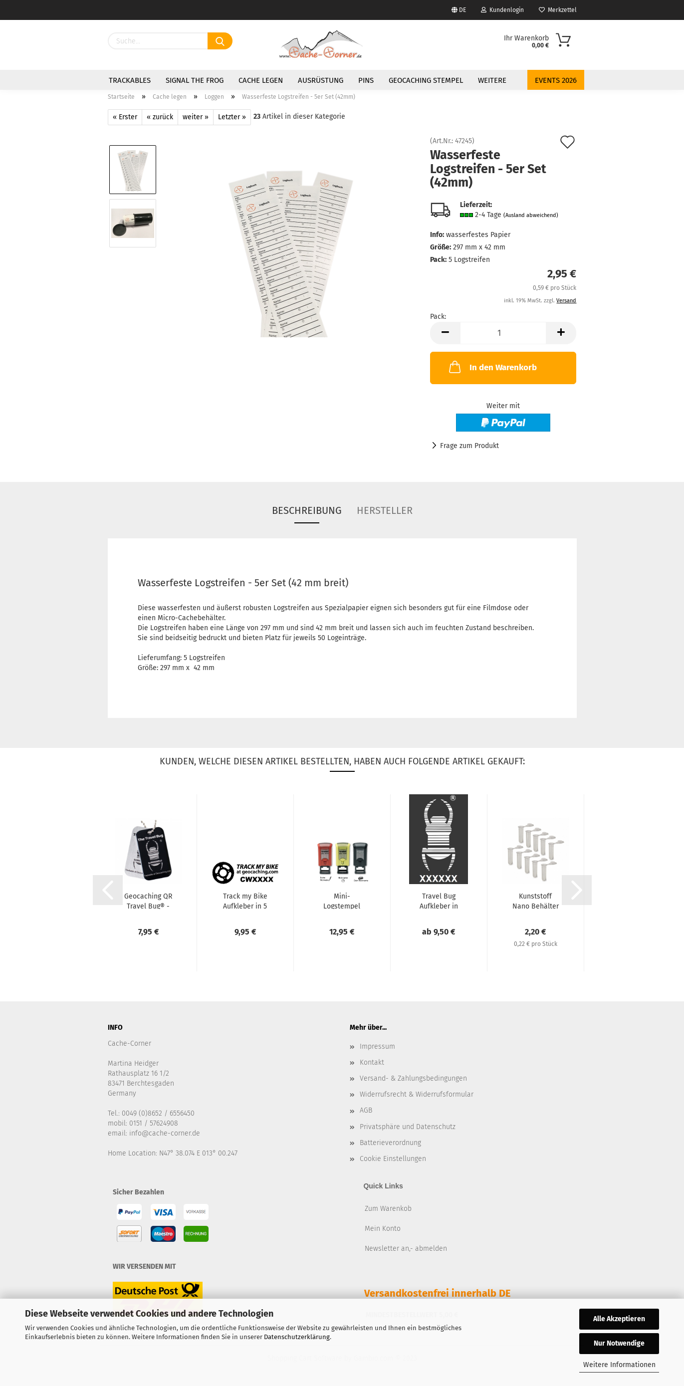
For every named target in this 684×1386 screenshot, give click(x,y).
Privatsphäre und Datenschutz (408, 1127)
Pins (366, 80)
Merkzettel (558, 9)
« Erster (125, 117)
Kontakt (372, 1062)
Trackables (130, 80)
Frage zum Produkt (469, 446)
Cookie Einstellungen (393, 1159)
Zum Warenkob (388, 1208)
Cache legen (260, 80)
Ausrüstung (320, 80)
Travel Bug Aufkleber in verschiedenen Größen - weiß (438, 900)
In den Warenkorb (492, 367)
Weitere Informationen (619, 1365)
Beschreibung (307, 510)
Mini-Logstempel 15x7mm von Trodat (342, 900)
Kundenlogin (502, 9)
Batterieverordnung (390, 1143)
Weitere (492, 80)
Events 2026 (556, 80)
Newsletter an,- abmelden (406, 1248)
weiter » (196, 117)
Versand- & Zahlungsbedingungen (413, 1078)
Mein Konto (383, 1228)
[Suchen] (220, 40)
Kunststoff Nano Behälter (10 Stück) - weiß (535, 900)
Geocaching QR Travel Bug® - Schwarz (148, 900)
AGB (366, 1110)
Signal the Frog (195, 80)
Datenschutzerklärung (297, 1337)
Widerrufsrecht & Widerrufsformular (416, 1094)
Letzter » (232, 117)
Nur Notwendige (619, 1343)
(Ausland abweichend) (530, 215)
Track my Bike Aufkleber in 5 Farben (245, 900)
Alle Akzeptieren (619, 1319)
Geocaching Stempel (426, 80)
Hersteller (385, 510)
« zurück (160, 117)
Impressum (377, 1046)
